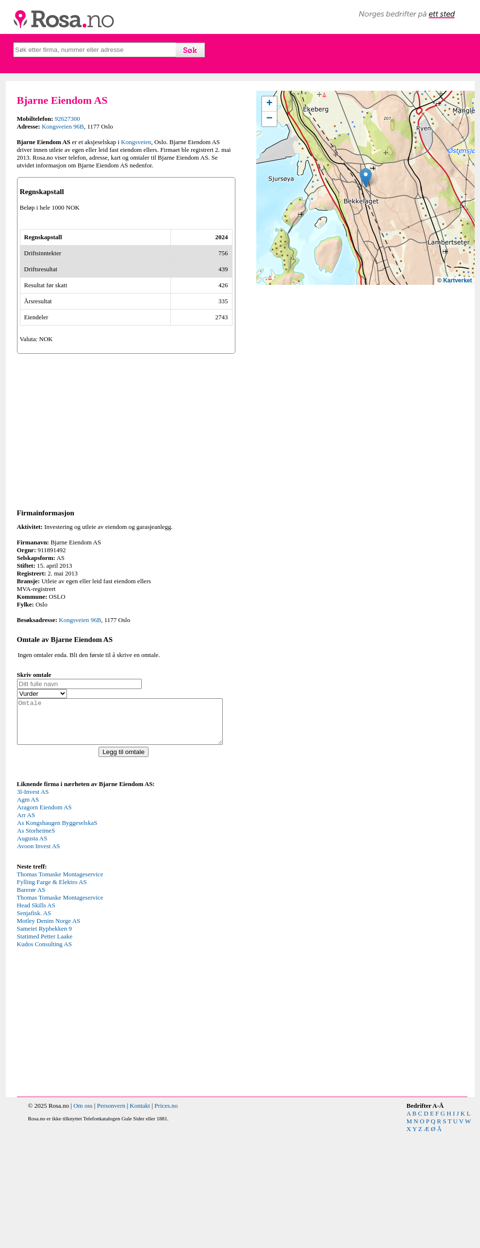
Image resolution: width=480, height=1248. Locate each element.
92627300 (67, 118)
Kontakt (140, 1220)
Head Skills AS (36, 1020)
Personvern (111, 1220)
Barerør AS (31, 1004)
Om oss (82, 1220)
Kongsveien (136, 142)
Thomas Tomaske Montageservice (60, 989)
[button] (366, 178)
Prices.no (166, 1220)
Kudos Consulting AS (44, 1059)
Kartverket (457, 280)
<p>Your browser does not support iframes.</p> (90, 939)
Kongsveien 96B (63, 126)
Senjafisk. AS (34, 1028)
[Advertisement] (126, 536)
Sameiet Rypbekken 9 (44, 1043)
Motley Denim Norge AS (49, 1035)
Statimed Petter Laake (45, 1051)
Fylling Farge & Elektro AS (52, 997)
